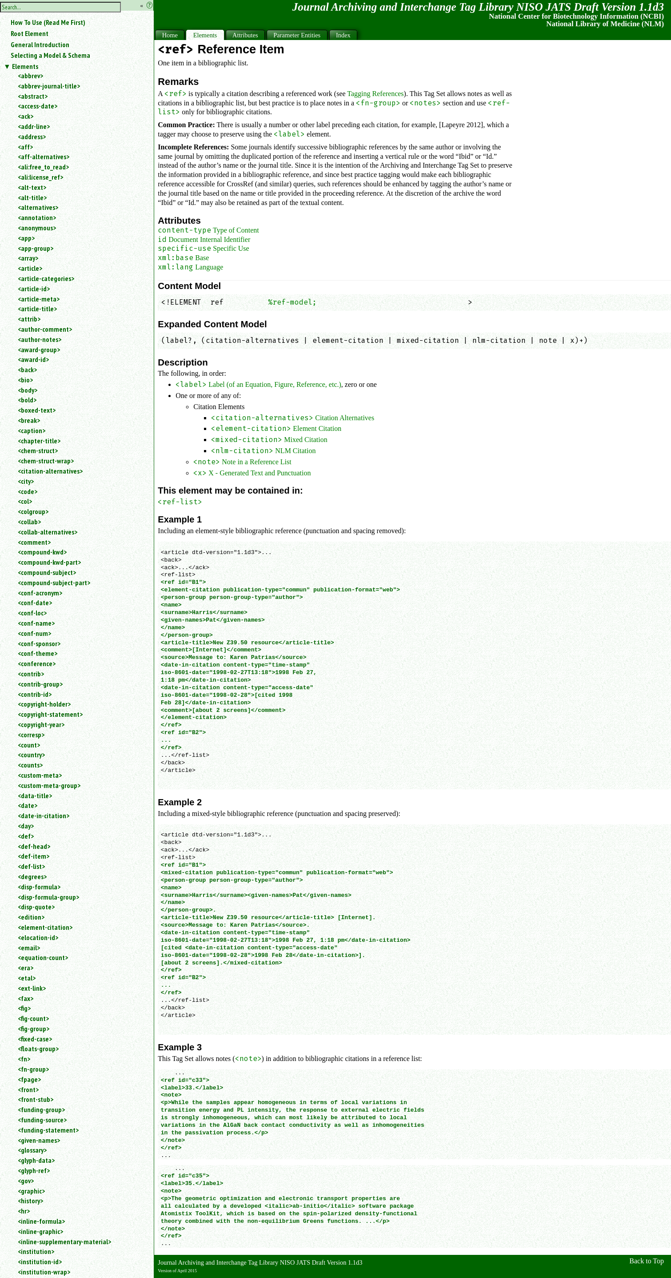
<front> (28, 1089)
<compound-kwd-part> (49, 562)
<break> (29, 420)
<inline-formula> (41, 1221)
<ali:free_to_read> (43, 166)
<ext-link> (32, 988)
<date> (27, 805)
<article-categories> (46, 278)
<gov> (26, 1180)
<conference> (37, 663)
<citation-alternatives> (50, 470)
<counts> (30, 764)
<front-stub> (35, 1099)
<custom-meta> (40, 775)
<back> (27, 369)
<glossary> (32, 1149)
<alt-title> (32, 197)
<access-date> (37, 105)
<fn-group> (33, 1069)
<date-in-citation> (43, 815)
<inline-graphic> (40, 1231)
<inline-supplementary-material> (64, 1241)
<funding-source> (42, 1119)
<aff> (25, 146)
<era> (25, 967)
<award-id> (33, 359)
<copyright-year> (41, 724)
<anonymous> (37, 227)
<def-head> (34, 846)
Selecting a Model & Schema (50, 55)
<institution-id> (40, 1261)
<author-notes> (39, 339)
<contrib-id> (35, 694)
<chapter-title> (39, 440)
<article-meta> (39, 298)
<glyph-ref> (34, 1170)
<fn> (24, 1058)
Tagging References (375, 93)
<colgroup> (33, 511)
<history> (30, 1200)
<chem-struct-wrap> (46, 460)
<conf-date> (35, 602)
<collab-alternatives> (47, 531)
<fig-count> (33, 1018)
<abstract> (33, 96)
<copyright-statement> (50, 714)
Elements (25, 66)
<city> (26, 481)
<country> (31, 754)
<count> (29, 744)
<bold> (27, 399)
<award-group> (39, 349)
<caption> (31, 430)
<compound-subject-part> (54, 582)
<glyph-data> (36, 1160)
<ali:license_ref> (40, 177)
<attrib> (29, 318)
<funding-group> (41, 1109)
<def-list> (31, 866)
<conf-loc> (32, 612)
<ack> (25, 116)
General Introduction (40, 44)
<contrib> (31, 673)
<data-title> (35, 795)
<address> (32, 136)
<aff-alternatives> (43, 156)
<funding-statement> (48, 1129)
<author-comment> (45, 329)
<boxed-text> (37, 410)
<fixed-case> (35, 1038)
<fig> (24, 1008)
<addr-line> (34, 126)
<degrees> (32, 876)
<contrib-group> (40, 683)
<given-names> (39, 1140)
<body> (27, 390)
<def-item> (33, 856)
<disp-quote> (36, 906)
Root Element (29, 33)
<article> (30, 268)
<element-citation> (45, 927)
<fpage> (29, 1079)
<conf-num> (34, 633)
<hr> (24, 1210)
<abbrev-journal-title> (49, 85)
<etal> (27, 977)
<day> (26, 825)
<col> (25, 501)
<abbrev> (30, 75)
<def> (26, 836)
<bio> (25, 379)
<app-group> (35, 248)
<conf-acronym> (40, 592)
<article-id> (34, 288)
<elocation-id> (38, 937)
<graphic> (31, 1190)
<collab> (29, 521)
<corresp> (31, 734)
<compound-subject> (47, 572)
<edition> (31, 916)
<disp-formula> (39, 886)
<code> (27, 491)
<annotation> (37, 217)
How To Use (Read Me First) (48, 22)
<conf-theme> (37, 653)
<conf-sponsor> (39, 643)
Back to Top (646, 1261)
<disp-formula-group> (48, 896)
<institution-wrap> (44, 1271)
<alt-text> (32, 187)
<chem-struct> (38, 450)
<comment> (34, 542)
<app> (26, 237)
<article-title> (37, 308)
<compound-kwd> (42, 551)
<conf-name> (36, 623)
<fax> (25, 998)
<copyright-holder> (44, 703)
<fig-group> (33, 1028)
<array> (28, 257)
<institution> (36, 1251)
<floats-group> (38, 1048)
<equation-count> (43, 957)
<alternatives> (38, 207)
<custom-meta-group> (49, 785)
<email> (29, 947)
